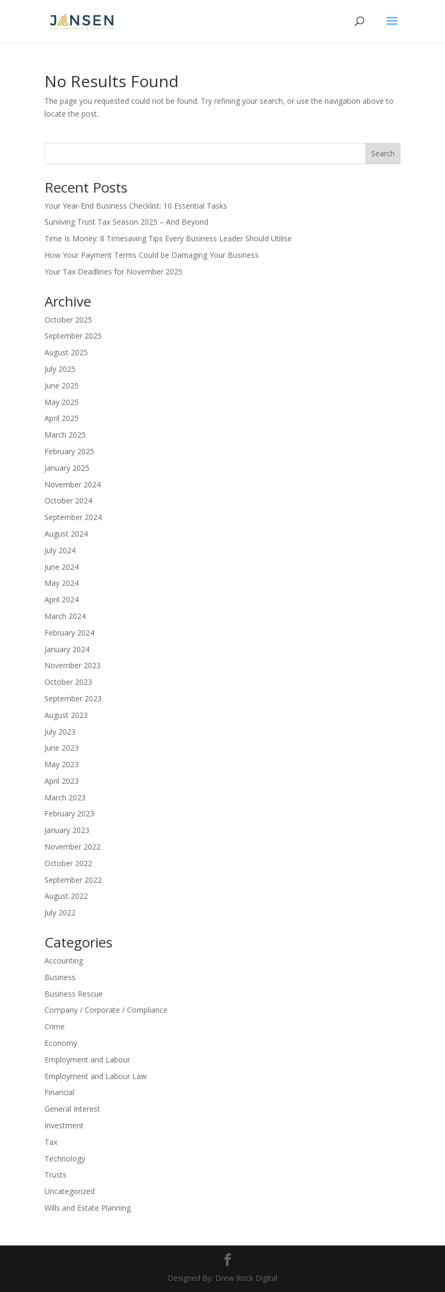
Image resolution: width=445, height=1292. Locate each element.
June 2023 (61, 748)
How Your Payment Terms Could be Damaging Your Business (151, 255)
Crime (54, 1026)
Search (383, 153)
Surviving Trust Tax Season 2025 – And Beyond (126, 222)
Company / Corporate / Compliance (106, 1010)
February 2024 (69, 633)
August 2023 (66, 715)
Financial (59, 1092)
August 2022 (66, 896)
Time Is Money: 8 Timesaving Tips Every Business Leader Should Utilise (168, 238)
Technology (64, 1158)
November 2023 (72, 665)
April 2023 (61, 781)
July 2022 (60, 912)
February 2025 (69, 451)
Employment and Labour (87, 1059)
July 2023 (60, 732)
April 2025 (61, 418)
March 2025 (65, 435)
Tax (50, 1142)
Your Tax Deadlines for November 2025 (113, 271)
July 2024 (60, 550)
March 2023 (65, 797)
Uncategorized (69, 1191)
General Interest (72, 1109)
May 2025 (61, 402)
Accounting (63, 960)
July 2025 (60, 369)
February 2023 (69, 813)
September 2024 (73, 517)
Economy (60, 1043)
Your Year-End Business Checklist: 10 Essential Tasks (135, 206)
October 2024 (68, 500)
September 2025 (73, 336)
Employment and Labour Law (95, 1076)
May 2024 (61, 583)
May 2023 (61, 764)
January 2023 (66, 830)
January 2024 (66, 649)
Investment (64, 1125)
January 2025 (66, 468)
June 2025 (61, 385)
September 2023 (73, 698)
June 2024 (61, 567)
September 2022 (73, 880)
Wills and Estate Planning (87, 1208)
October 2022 (68, 863)
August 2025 (66, 352)
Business (60, 977)
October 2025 (68, 320)
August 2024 (66, 534)
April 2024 (61, 599)
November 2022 (72, 847)
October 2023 (68, 682)
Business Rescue (73, 994)
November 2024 (72, 484)
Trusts (55, 1174)
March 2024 (65, 616)
